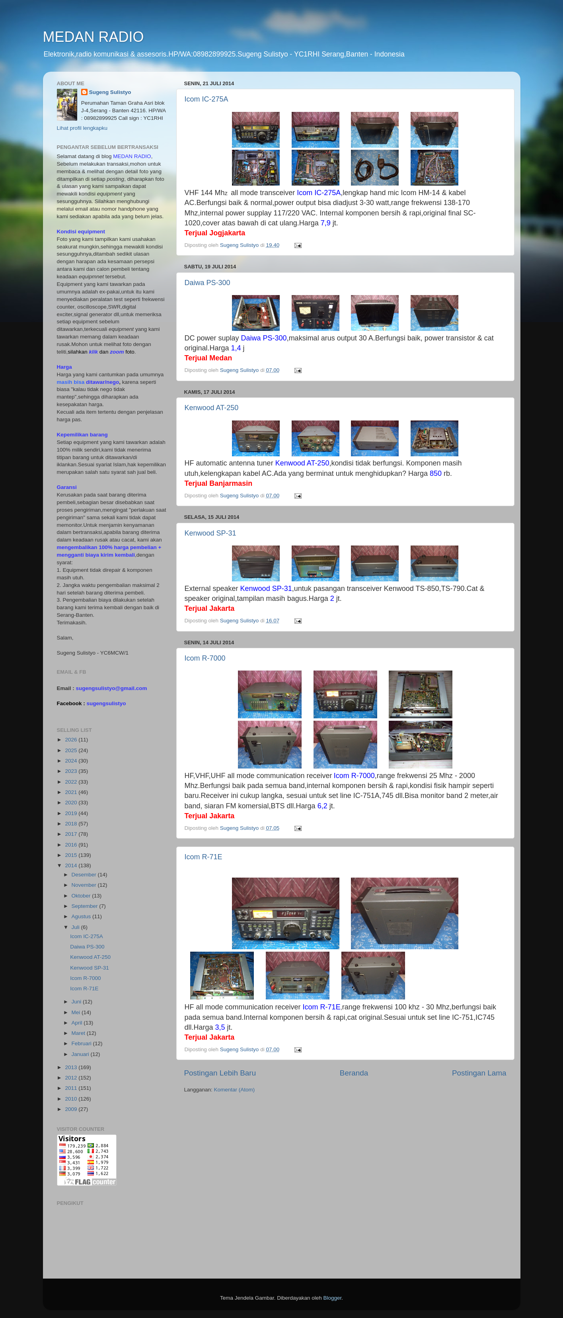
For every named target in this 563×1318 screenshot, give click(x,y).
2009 (71, 1109)
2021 (71, 792)
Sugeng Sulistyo (110, 92)
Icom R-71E (203, 857)
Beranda (354, 1073)
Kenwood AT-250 (212, 408)
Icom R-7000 (205, 658)
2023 (71, 771)
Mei (77, 1012)
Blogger (332, 1298)
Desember (85, 875)
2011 (71, 1088)
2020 (71, 803)
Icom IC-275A (206, 99)
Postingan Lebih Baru (220, 1073)
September (85, 906)
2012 (71, 1078)
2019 (71, 813)
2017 (71, 834)
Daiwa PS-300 (207, 283)
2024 (71, 761)
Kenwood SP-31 (210, 533)
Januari (81, 1054)
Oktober (82, 896)
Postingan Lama (479, 1073)
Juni (77, 1002)
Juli (76, 927)
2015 (71, 855)
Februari (82, 1043)
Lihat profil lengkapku (82, 128)
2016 (71, 845)
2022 (71, 782)
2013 (71, 1067)
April (78, 1023)
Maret (79, 1033)
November (85, 885)
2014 (71, 865)
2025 (71, 750)
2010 (71, 1099)
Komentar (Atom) (234, 1090)
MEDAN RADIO (93, 37)
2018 (71, 824)
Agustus (82, 916)
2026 (71, 740)
